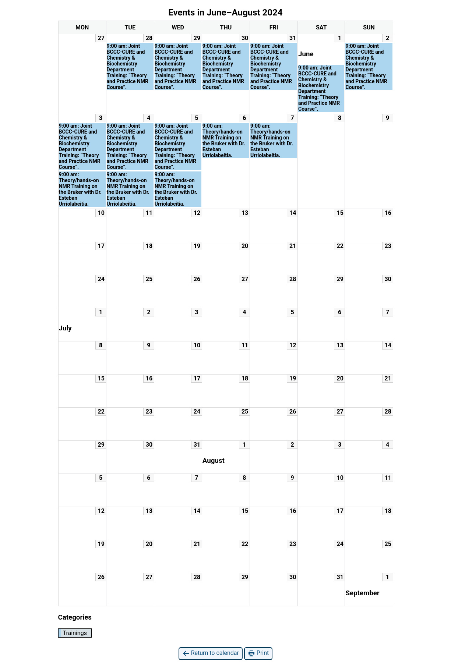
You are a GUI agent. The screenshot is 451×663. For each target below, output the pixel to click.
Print (258, 653)
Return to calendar (210, 653)
